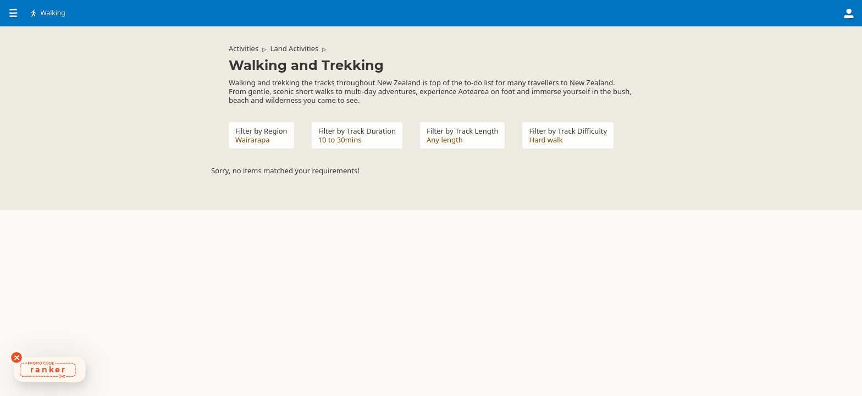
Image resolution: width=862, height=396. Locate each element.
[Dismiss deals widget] (16, 357)
